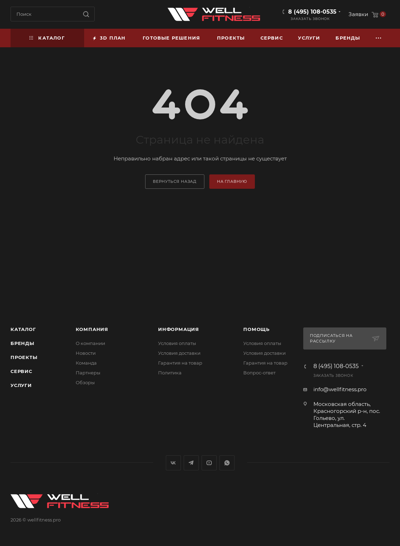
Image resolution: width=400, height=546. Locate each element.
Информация (178, 329)
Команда (86, 363)
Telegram (191, 462)
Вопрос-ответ (259, 372)
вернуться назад (175, 181)
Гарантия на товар (180, 363)
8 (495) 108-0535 (312, 11)
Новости (86, 353)
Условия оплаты (177, 343)
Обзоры (85, 382)
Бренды (22, 343)
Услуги (21, 385)
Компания (92, 329)
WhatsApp (227, 462)
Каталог (23, 329)
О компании (90, 343)
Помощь (256, 329)
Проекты (24, 357)
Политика (170, 372)
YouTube (209, 462)
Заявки (358, 14)
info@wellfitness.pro (339, 389)
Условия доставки (179, 353)
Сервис (21, 371)
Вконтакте (173, 462)
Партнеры (88, 372)
